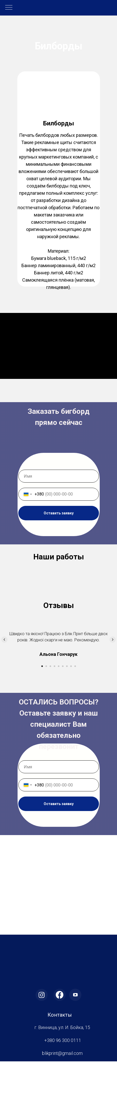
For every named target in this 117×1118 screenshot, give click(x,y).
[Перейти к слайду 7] (67, 723)
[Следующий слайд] (113, 696)
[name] (58, 476)
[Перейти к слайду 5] (58, 723)
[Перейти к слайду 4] (54, 723)
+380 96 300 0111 (62, 1097)
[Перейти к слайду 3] (50, 723)
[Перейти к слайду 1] (42, 723)
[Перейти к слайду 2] (46, 723)
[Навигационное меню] (8, 7)
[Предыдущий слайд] (4, 696)
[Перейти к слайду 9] (75, 723)
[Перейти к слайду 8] (71, 723)
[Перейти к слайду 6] (63, 723)
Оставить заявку (59, 513)
